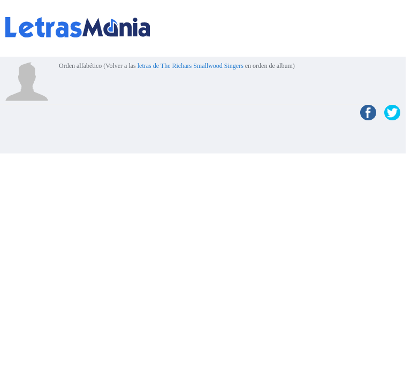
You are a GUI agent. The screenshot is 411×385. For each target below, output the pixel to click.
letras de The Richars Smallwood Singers (190, 66)
